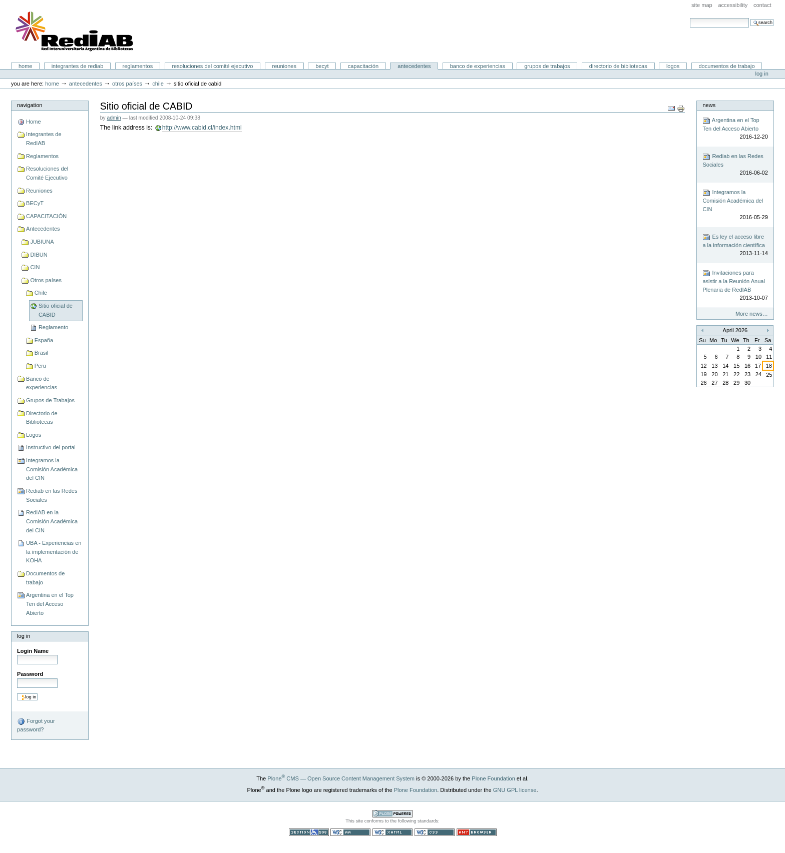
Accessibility (732, 5)
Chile (158, 84)
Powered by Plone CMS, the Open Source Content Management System (392, 813)
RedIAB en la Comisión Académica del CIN (52, 521)
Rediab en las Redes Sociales (51, 495)
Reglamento (53, 327)
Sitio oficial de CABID (56, 310)
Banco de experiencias (477, 66)
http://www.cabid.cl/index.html (202, 127)
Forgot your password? (36, 724)
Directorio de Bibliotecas (618, 66)
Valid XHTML (392, 832)
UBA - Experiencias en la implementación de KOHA (53, 551)
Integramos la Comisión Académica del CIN (52, 469)
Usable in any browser (477, 832)
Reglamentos (138, 66)
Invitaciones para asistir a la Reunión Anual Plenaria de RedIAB (734, 285)
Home (26, 66)
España (44, 340)
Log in (761, 74)
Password (30, 674)
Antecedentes (414, 66)
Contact (762, 5)
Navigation (29, 105)
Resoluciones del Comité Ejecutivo (212, 66)
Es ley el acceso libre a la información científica (734, 245)
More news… (751, 314)
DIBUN (38, 255)
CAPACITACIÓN (363, 66)
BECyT (321, 66)
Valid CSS (435, 832)
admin (114, 118)
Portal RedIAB (75, 32)
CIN (35, 267)
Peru (40, 366)
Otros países (127, 84)
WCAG (350, 832)
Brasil (42, 353)
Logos (672, 66)
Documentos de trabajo (726, 66)
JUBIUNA (42, 242)
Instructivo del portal (51, 447)
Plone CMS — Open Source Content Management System (341, 778)
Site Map (701, 5)
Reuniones (284, 66)
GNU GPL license (515, 790)
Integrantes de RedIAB (78, 66)
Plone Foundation (493, 778)
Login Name (33, 651)
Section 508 (309, 832)
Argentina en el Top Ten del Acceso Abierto (50, 603)
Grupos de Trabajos (547, 66)
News (708, 105)
